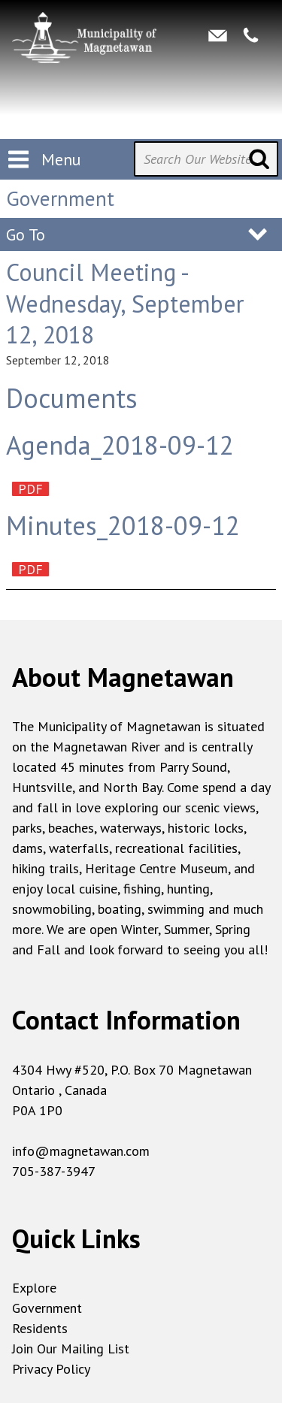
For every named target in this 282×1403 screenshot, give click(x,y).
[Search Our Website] (206, 159)
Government (47, 1308)
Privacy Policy (51, 1368)
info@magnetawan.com (81, 1151)
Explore (34, 1287)
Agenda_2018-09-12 (120, 445)
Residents (40, 1328)
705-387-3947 (54, 1171)
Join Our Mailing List (70, 1348)
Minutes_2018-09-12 (123, 525)
